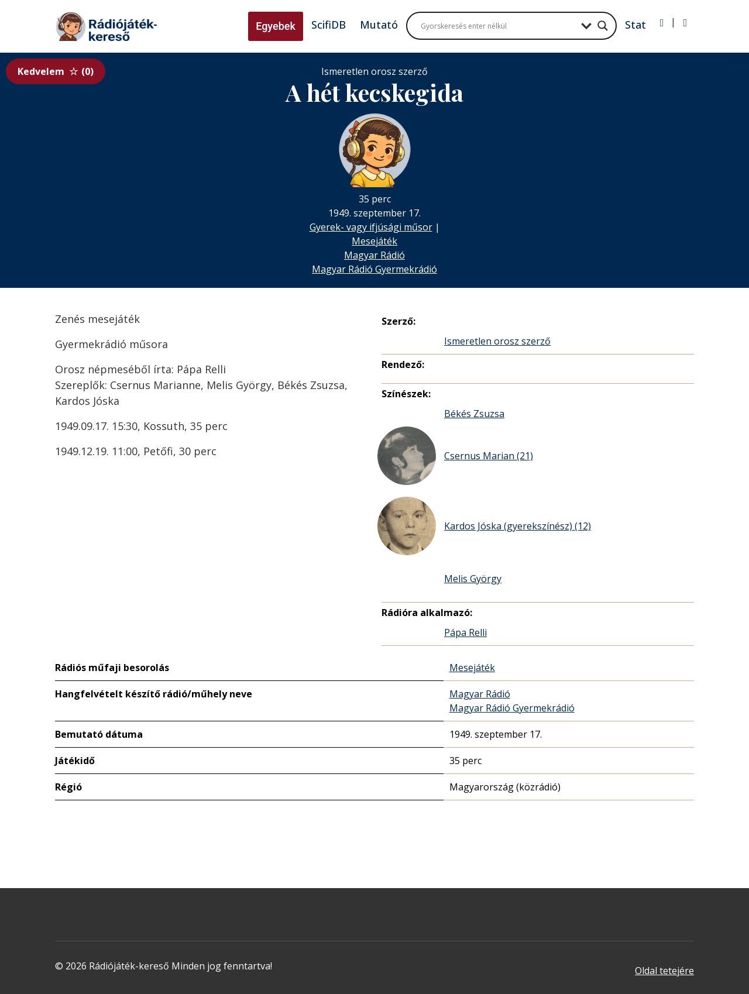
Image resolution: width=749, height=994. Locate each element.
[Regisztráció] (685, 23)
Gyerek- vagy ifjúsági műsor (371, 227)
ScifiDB (328, 25)
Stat (635, 25)
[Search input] (498, 26)
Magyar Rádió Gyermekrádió (374, 269)
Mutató (379, 25)
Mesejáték (374, 241)
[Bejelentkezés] (662, 23)
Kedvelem (56, 71)
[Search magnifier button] (603, 26)
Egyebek (276, 26)
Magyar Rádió (374, 255)
